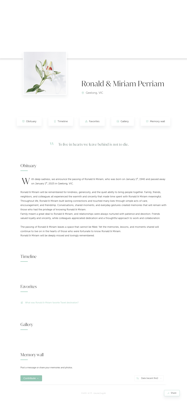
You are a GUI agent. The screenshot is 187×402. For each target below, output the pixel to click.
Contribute (29, 378)
